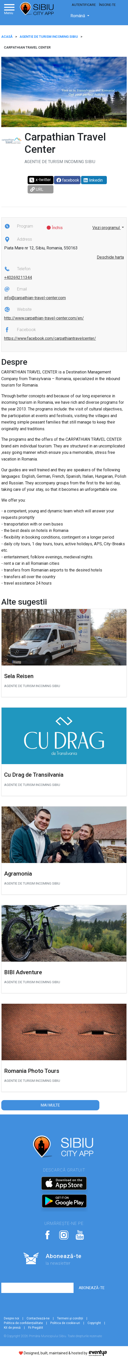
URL (36, 189)
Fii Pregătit (35, 1327)
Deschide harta (110, 257)
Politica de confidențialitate (23, 1323)
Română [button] (78, 15)
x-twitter (40, 180)
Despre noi (11, 1318)
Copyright (94, 1323)
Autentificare (84, 5)
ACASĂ (7, 37)
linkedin (93, 180)
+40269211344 (18, 277)
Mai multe (50, 1105)
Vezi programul (106, 227)
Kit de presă (12, 1327)
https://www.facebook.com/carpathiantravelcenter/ (50, 338)
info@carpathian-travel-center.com (35, 297)
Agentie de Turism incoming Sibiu (49, 37)
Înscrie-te (107, 5)
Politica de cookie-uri (65, 1323)
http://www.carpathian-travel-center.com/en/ (44, 318)
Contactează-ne (38, 1318)
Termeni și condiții (70, 1318)
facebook (68, 180)
